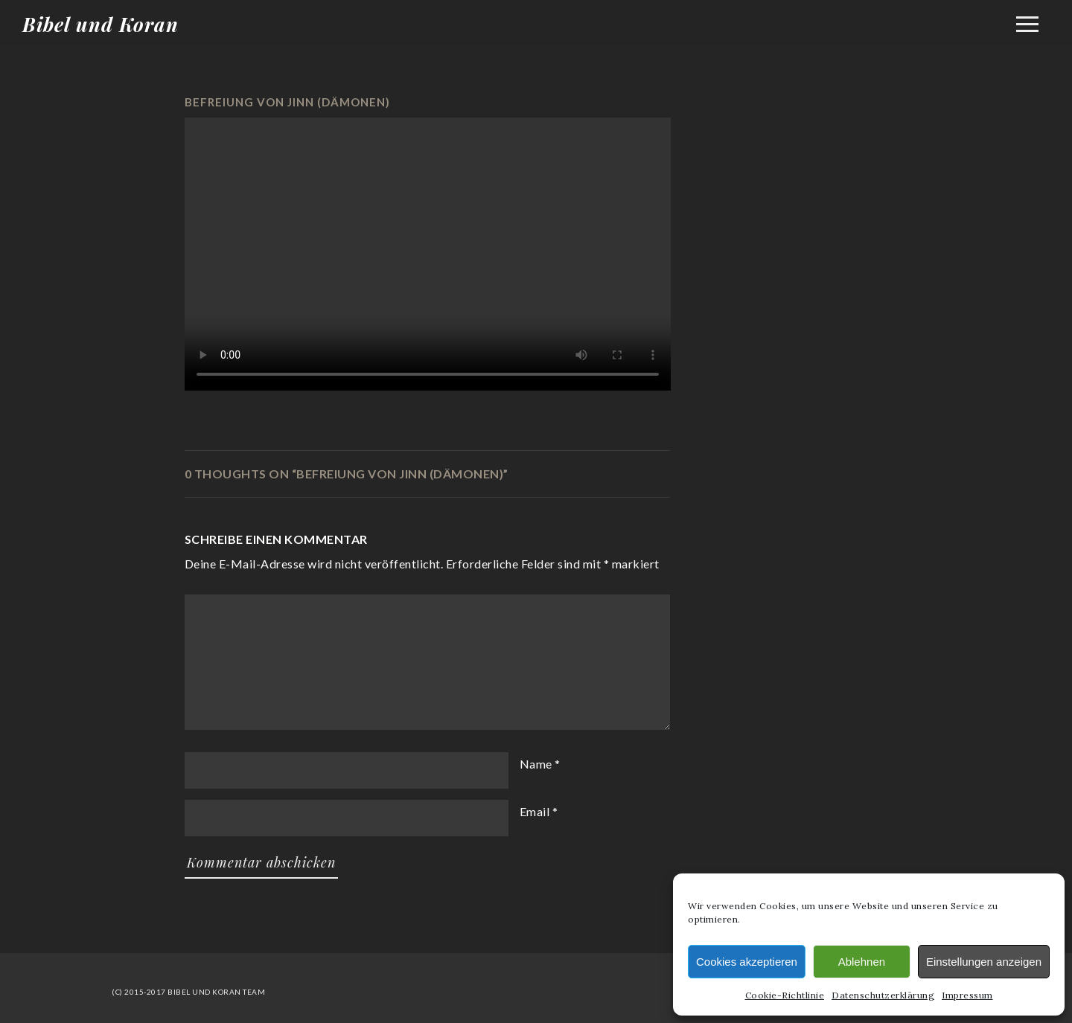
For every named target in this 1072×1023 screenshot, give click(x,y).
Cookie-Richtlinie (785, 995)
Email (535, 811)
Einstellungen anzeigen (983, 961)
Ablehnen (861, 961)
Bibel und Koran (100, 24)
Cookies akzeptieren (746, 961)
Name (536, 764)
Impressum (967, 995)
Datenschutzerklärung (883, 995)
